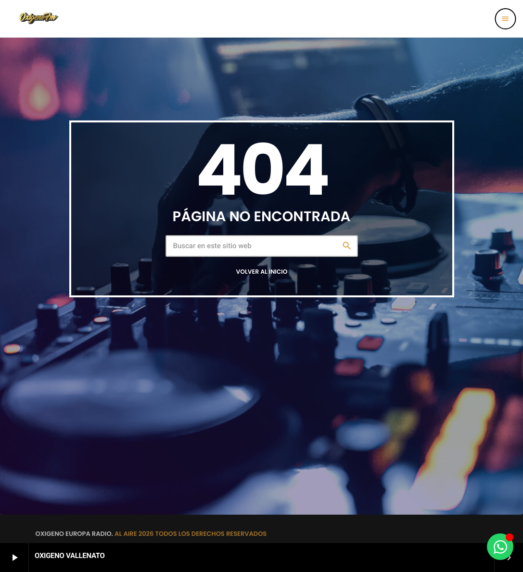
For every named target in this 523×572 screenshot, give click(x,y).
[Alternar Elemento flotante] (500, 546)
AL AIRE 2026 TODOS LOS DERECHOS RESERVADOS (191, 533)
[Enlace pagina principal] (38, 19)
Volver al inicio (261, 272)
